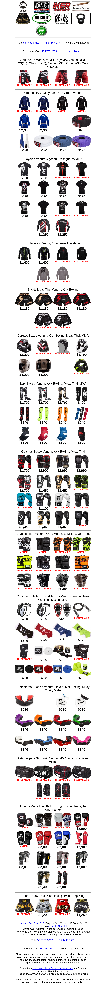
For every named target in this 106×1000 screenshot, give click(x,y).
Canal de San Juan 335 (31, 923)
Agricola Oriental (57, 926)
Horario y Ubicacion (72, 51)
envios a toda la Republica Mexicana (52, 968)
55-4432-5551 (31, 42)
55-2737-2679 (49, 51)
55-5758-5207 (52, 42)
